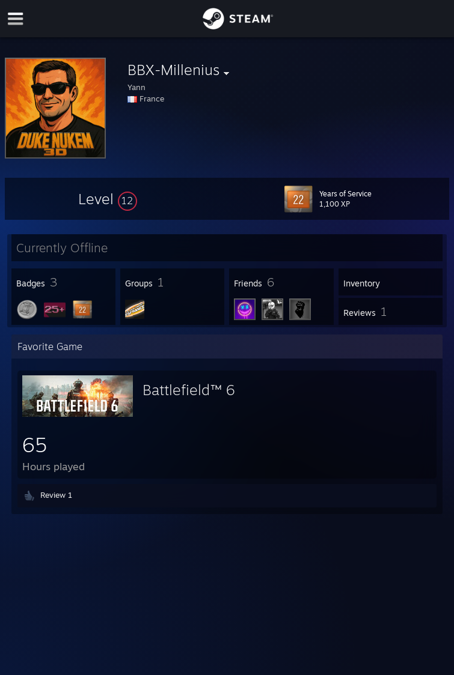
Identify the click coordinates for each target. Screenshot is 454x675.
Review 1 (56, 495)
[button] (107, 199)
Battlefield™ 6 (189, 390)
